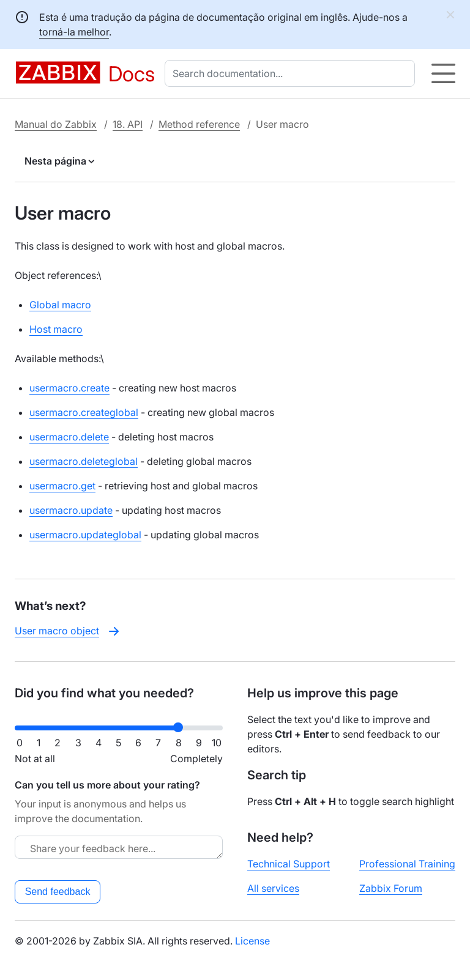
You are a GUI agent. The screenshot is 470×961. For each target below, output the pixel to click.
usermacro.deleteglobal (83, 461)
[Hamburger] (443, 73)
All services (273, 888)
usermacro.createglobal (83, 412)
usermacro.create (69, 388)
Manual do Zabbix (56, 124)
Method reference (199, 124)
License (252, 941)
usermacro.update (71, 510)
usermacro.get (62, 486)
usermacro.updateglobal (85, 535)
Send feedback (58, 891)
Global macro (60, 305)
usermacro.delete (69, 437)
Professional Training (407, 864)
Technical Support (288, 864)
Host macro (56, 329)
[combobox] (292, 73)
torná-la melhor (74, 32)
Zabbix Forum (390, 888)
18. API (128, 124)
